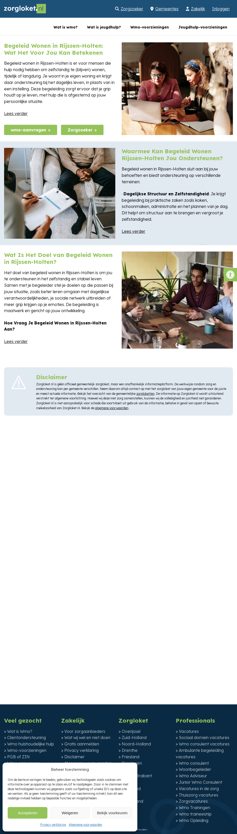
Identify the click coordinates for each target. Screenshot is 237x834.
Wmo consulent (194, 763)
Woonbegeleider (195, 769)
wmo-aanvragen (28, 129)
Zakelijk (198, 8)
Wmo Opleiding (193, 820)
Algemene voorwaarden (85, 825)
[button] (230, 274)
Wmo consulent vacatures (204, 743)
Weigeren (70, 813)
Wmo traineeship (195, 814)
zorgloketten (145, 394)
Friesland (130, 756)
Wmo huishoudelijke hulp (30, 743)
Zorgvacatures (193, 801)
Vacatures (189, 731)
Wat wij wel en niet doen (87, 737)
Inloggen (221, 8)
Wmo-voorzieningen (149, 27)
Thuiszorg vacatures (198, 795)
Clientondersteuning (26, 737)
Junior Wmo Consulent (200, 782)
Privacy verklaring (53, 825)
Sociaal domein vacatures (204, 737)
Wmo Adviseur (193, 775)
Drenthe (130, 750)
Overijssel (131, 731)
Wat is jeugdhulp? (104, 27)
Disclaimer (74, 756)
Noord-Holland (136, 743)
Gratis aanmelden (81, 743)
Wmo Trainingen (194, 807)
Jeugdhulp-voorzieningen (202, 27)
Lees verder (16, 113)
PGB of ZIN (18, 756)
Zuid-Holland (134, 737)
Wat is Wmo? (19, 731)
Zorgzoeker (132, 8)
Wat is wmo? (66, 27)
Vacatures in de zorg (199, 788)
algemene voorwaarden (111, 408)
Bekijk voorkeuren (112, 813)
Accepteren (27, 813)
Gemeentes (167, 8)
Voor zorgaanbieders (84, 731)
